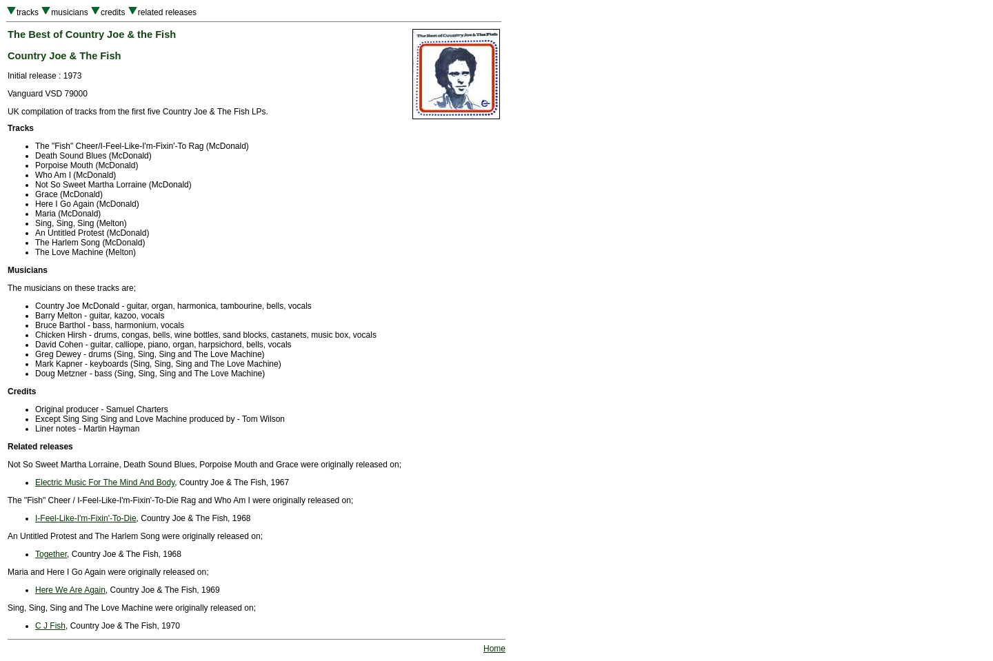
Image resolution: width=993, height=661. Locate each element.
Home (494, 648)
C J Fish (50, 626)
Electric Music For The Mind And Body (104, 482)
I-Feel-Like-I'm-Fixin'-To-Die (86, 518)
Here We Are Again (70, 590)
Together (51, 554)
